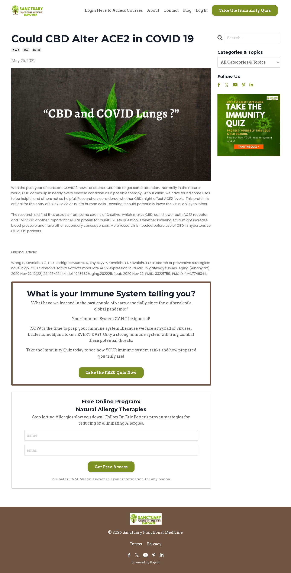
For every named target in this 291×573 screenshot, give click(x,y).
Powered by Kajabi (146, 562)
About (153, 10)
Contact (171, 10)
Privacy (154, 544)
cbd (26, 50)
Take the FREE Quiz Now (111, 372)
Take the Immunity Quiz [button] (245, 10)
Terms (136, 544)
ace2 (16, 50)
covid (36, 50)
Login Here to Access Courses (114, 10)
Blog (187, 10)
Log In (202, 10)
